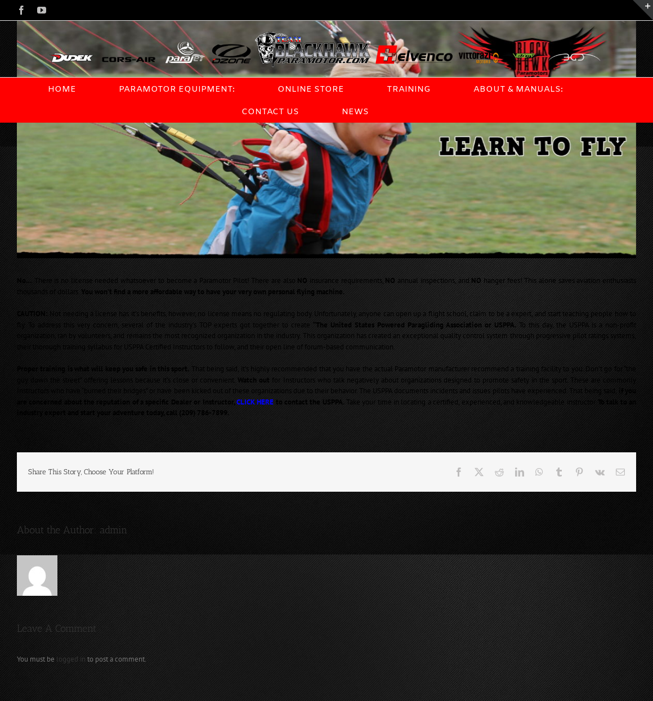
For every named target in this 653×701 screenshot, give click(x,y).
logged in (71, 659)
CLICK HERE (255, 402)
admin (113, 530)
